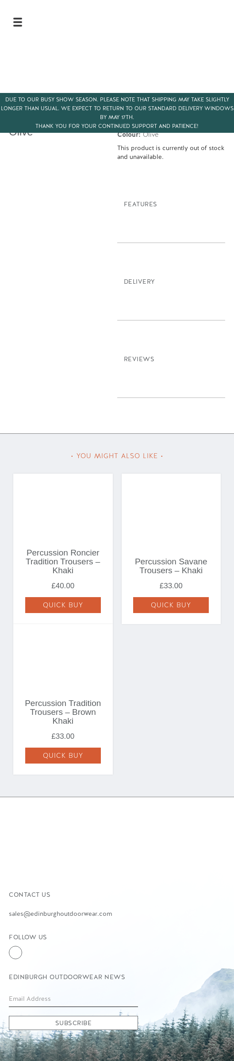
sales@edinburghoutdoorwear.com (60, 914)
